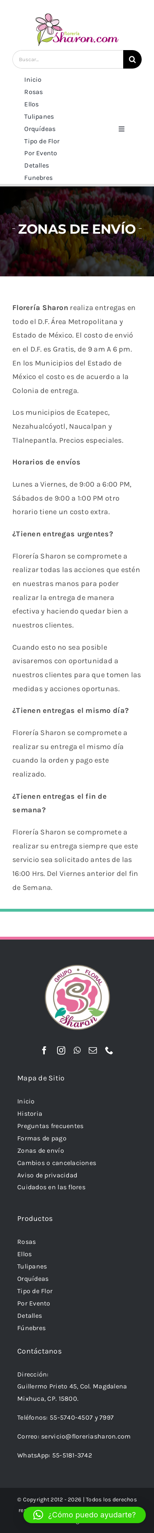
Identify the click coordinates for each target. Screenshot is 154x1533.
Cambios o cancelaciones (56, 1163)
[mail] (93, 1050)
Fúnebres (31, 1328)
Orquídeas (32, 1278)
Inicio (26, 1101)
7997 (106, 1417)
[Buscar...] (67, 59)
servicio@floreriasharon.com (86, 1436)
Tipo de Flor (35, 1291)
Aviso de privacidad (47, 1175)
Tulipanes (32, 1266)
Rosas (26, 1242)
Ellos (24, 1254)
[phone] (109, 1050)
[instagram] (61, 1050)
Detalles (29, 1315)
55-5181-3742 (72, 1455)
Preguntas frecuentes (50, 1126)
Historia (29, 1113)
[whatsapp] (77, 1050)
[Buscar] (132, 59)
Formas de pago (42, 1138)
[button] (84, 1515)
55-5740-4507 (71, 1417)
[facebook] (44, 1050)
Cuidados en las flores (51, 1187)
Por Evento (34, 1303)
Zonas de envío (40, 1150)
